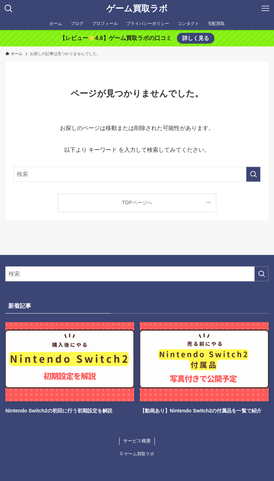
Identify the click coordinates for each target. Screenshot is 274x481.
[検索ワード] (137, 174)
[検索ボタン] (8, 8)
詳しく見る (195, 38)
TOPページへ (137, 202)
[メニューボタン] (265, 8)
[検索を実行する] (253, 174)
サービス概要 (137, 441)
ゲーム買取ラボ (137, 8)
